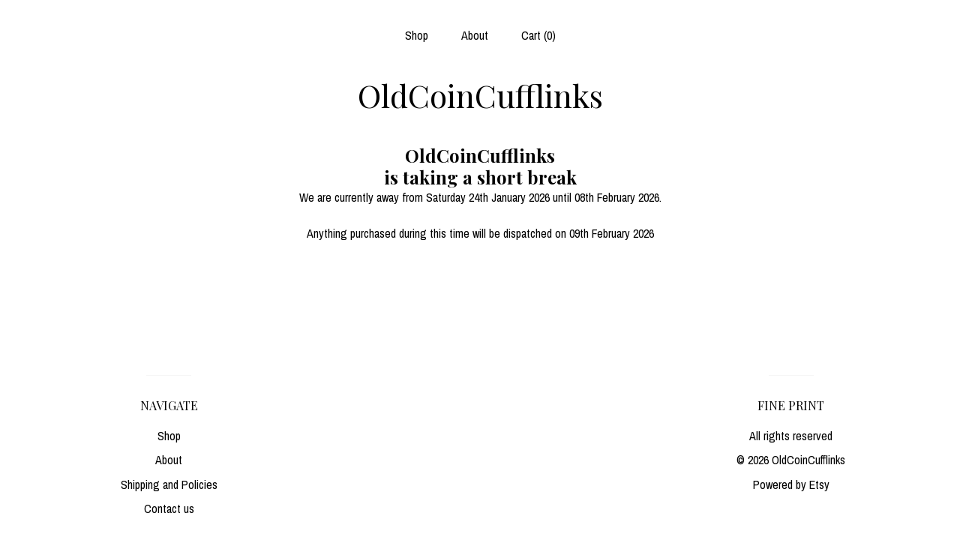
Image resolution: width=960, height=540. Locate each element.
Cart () (538, 35)
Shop (416, 35)
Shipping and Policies (169, 484)
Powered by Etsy (791, 484)
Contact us (169, 508)
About (474, 35)
